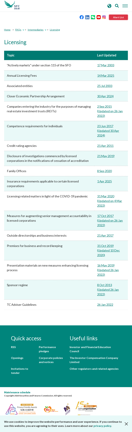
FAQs (18, 29)
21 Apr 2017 (105, 235)
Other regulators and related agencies (94, 368)
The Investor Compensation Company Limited (94, 360)
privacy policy (102, 425)
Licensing (55, 29)
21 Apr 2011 (105, 146)
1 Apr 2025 (104, 181)
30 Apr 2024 (105, 96)
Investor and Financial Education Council (90, 349)
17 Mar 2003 (105, 65)
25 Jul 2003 (104, 86)
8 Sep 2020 (104, 171)
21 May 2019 (105, 156)
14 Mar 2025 (105, 75)
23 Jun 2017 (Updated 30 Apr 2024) (108, 130)
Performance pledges (47, 349)
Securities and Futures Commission (12, 5)
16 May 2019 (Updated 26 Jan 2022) (108, 270)
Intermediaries (35, 29)
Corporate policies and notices (51, 360)
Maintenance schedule (17, 392)
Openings (17, 357)
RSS (13, 347)
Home (7, 29)
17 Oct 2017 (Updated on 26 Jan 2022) (110, 220)
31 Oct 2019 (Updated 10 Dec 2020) (108, 250)
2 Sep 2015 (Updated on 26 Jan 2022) (110, 111)
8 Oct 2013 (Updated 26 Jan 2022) (108, 289)
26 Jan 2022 (105, 304)
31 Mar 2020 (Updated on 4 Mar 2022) (109, 200)
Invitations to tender (19, 370)
